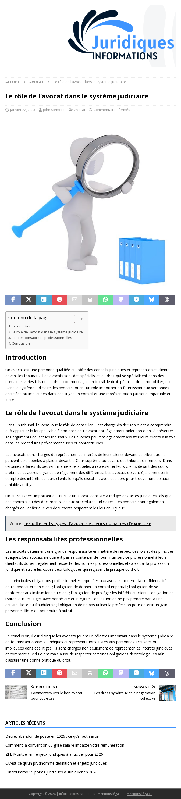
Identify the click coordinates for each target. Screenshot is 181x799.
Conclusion (21, 343)
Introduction (21, 326)
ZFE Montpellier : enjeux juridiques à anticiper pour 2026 (54, 754)
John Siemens (54, 109)
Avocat (79, 109)
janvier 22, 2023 (22, 109)
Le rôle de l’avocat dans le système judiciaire (47, 332)
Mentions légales (139, 793)
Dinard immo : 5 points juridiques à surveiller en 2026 (51, 772)
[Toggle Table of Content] (76, 318)
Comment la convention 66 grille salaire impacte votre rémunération (64, 745)
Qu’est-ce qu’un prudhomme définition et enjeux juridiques (56, 763)
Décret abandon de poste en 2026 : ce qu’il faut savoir (52, 736)
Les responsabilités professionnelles (42, 338)
